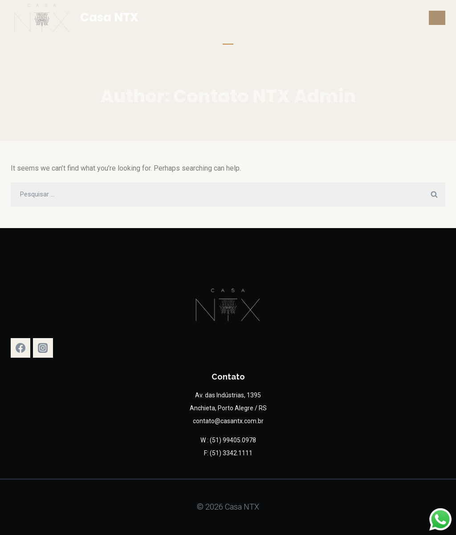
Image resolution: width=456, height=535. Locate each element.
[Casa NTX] (74, 17)
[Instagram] (43, 348)
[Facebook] (20, 348)
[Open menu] (437, 18)
